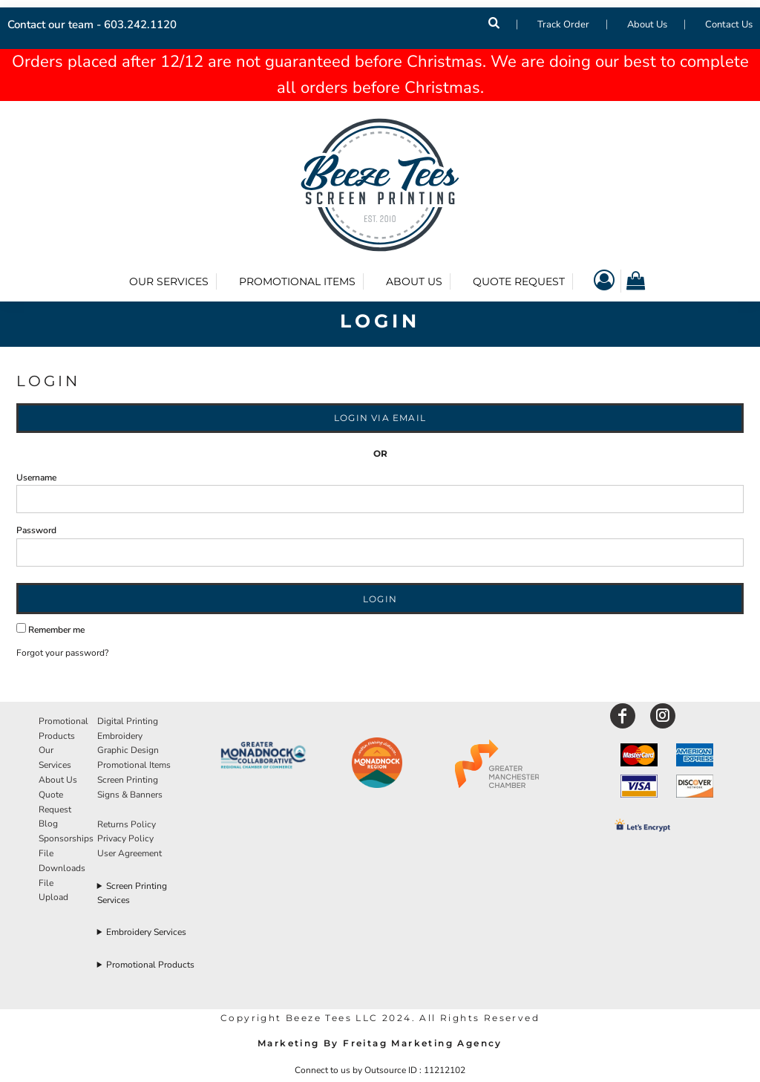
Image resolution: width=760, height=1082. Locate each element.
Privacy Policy (125, 838)
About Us (647, 24)
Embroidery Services (146, 932)
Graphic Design (128, 750)
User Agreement (129, 853)
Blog (48, 824)
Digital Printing (127, 721)
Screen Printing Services (132, 893)
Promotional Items (134, 765)
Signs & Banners (130, 795)
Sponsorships (66, 838)
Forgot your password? (62, 653)
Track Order (563, 24)
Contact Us (729, 24)
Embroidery (119, 736)
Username (36, 477)
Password (36, 530)
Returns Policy (126, 824)
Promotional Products (150, 965)
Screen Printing (127, 780)
